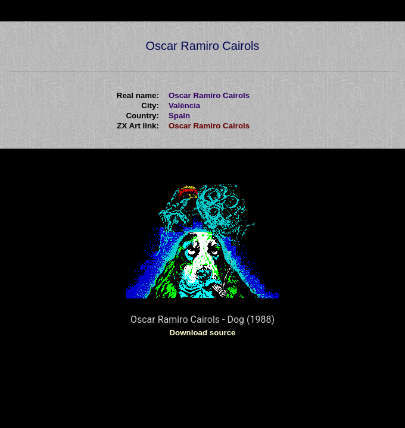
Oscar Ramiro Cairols (209, 125)
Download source (202, 332)
